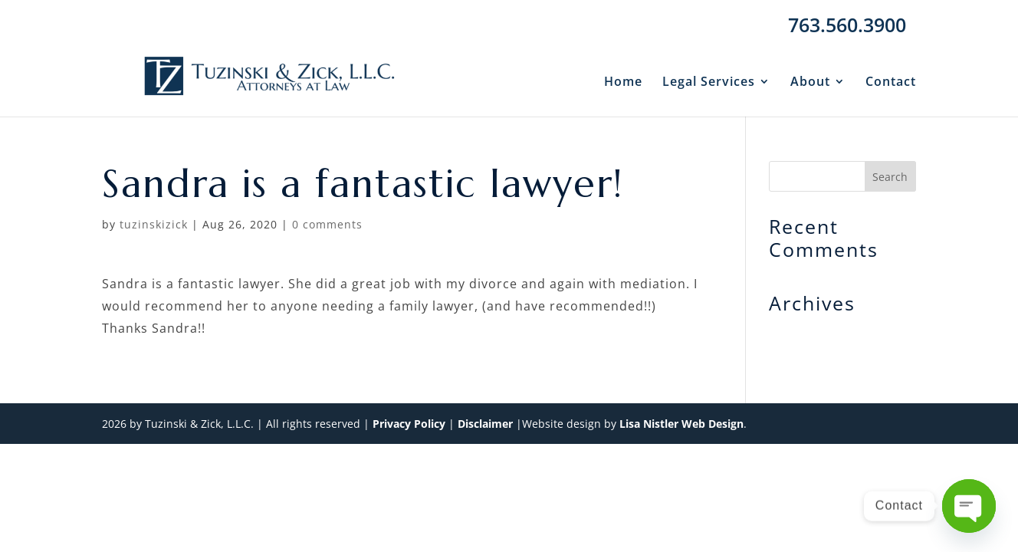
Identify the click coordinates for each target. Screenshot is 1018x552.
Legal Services (708, 83)
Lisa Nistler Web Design (681, 423)
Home (623, 83)
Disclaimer (485, 423)
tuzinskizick (154, 224)
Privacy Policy (409, 423)
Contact (890, 83)
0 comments (327, 224)
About (810, 83)
